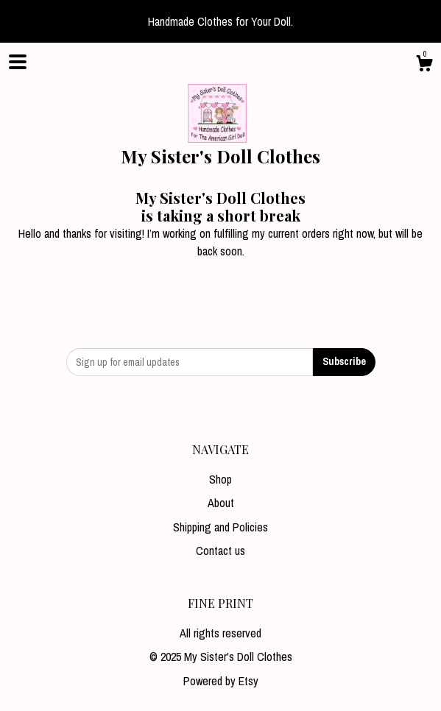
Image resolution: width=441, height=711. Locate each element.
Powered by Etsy (220, 681)
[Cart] (424, 65)
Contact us (220, 550)
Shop (220, 479)
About (221, 503)
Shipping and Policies (220, 527)
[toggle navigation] (18, 61)
